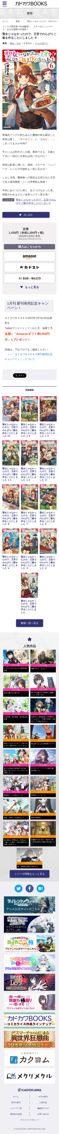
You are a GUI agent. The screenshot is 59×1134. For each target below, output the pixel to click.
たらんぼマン (41, 43)
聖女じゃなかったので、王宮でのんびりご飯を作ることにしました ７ (28, 518)
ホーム (5, 21)
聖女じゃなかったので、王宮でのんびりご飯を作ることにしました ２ (47, 563)
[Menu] (4, 4)
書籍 (18, 21)
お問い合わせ (43, 1114)
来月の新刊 (16, 1102)
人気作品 (43, 1102)
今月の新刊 (43, 1097)
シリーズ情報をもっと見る (29, 874)
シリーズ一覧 (16, 1108)
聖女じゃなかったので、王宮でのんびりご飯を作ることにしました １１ (10, 474)
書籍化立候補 (16, 1114)
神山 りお (15, 43)
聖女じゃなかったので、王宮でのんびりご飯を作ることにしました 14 (10, 430)
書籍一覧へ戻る (29, 623)
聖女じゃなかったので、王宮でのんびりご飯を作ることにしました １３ (28, 430)
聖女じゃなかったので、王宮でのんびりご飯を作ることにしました (28, 607)
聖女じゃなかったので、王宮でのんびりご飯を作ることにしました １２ (47, 430)
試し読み (26, 214)
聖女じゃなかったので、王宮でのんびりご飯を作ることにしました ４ (10, 562)
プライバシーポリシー (29, 1120)
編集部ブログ (43, 1108)
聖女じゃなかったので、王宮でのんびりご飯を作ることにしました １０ (28, 474)
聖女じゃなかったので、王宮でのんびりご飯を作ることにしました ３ (28, 563)
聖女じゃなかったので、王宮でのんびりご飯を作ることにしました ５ (47, 518)
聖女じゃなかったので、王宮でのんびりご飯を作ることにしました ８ (10, 518)
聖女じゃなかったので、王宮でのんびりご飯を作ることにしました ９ (47, 474)
